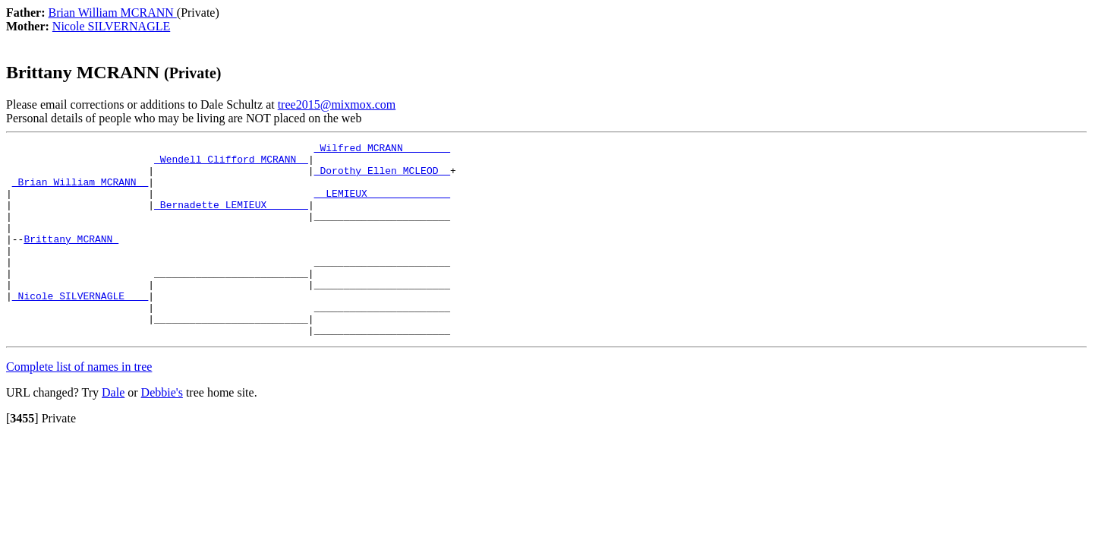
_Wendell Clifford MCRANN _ (231, 163)
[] (22, 457)
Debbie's (162, 431)
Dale (113, 431)
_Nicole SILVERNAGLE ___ (80, 327)
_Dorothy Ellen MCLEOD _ (382, 177)
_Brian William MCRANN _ (80, 191)
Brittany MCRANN (71, 259)
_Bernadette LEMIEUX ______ (231, 218)
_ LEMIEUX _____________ (382, 204)
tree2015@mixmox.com (337, 104)
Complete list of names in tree (79, 405)
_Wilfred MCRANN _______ (382, 150)
